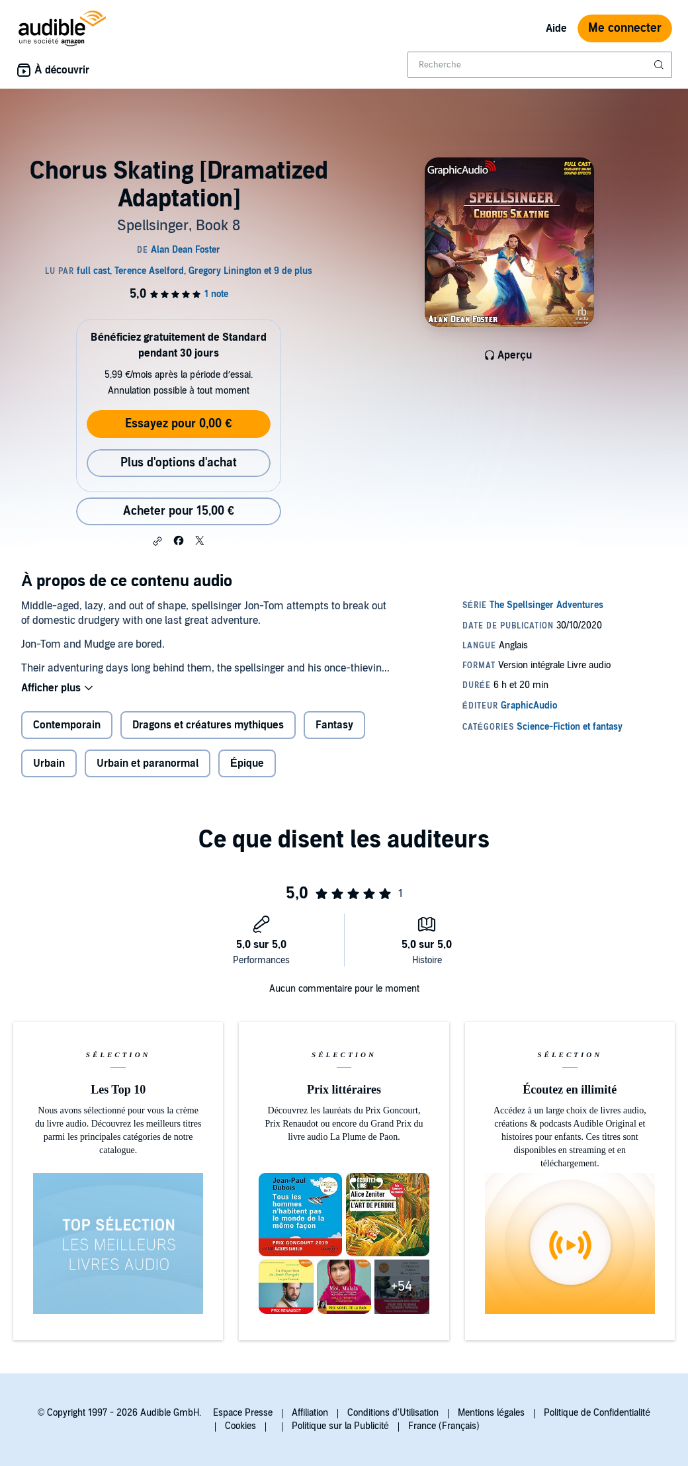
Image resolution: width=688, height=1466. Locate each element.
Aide (556, 28)
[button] (157, 541)
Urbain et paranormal (147, 763)
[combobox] (540, 65)
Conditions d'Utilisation (393, 1412)
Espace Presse (243, 1412)
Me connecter (625, 28)
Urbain (49, 763)
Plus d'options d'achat (178, 463)
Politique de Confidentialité (597, 1412)
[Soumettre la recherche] (660, 65)
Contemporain (67, 725)
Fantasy (334, 725)
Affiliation (310, 1412)
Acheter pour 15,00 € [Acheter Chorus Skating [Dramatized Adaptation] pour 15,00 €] (178, 511)
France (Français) (444, 1426)
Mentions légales (491, 1412)
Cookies (240, 1426)
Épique (247, 763)
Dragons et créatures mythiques (208, 725)
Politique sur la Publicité (340, 1426)
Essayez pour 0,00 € (178, 424)
